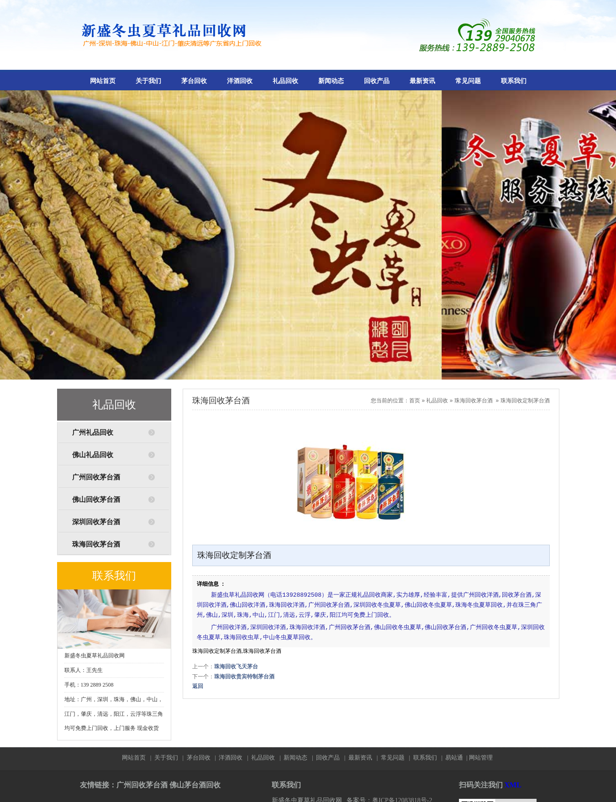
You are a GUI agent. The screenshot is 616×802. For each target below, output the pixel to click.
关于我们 (148, 81)
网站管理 (481, 757)
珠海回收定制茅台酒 (525, 400)
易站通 (457, 757)
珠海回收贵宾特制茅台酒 (244, 676)
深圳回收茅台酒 (96, 522)
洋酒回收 (240, 81)
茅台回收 (194, 81)
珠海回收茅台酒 (96, 544)
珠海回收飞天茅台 (236, 666)
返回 (197, 686)
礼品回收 (285, 81)
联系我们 (513, 81)
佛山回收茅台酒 (96, 499)
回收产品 (377, 81)
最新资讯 (422, 81)
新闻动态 (331, 81)
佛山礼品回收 (92, 454)
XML (513, 785)
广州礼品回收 (92, 432)
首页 (414, 400)
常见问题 (468, 81)
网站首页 (103, 81)
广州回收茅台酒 (96, 477)
